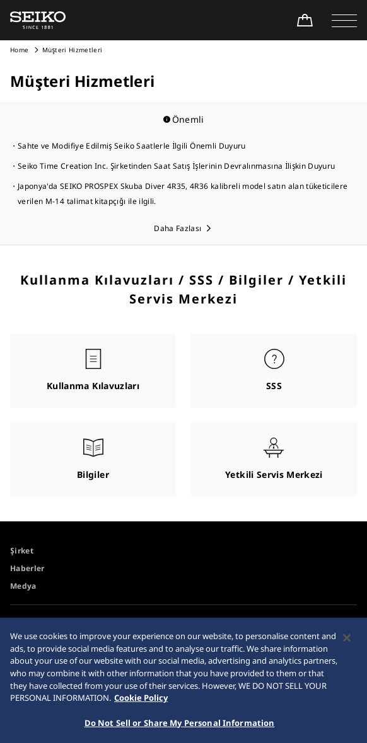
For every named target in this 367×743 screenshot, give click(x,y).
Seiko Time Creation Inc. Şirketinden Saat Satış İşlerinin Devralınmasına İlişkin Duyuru (176, 166)
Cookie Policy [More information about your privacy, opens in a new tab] (141, 701)
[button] (344, 20)
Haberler (27, 568)
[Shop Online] (305, 20)
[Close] (347, 642)
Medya (23, 586)
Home (19, 49)
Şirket (21, 550)
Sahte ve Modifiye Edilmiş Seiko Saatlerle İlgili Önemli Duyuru (132, 145)
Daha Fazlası (177, 228)
